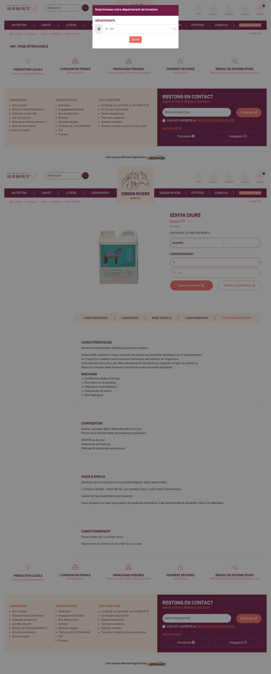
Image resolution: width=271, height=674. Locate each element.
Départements (105, 20)
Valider (135, 39)
